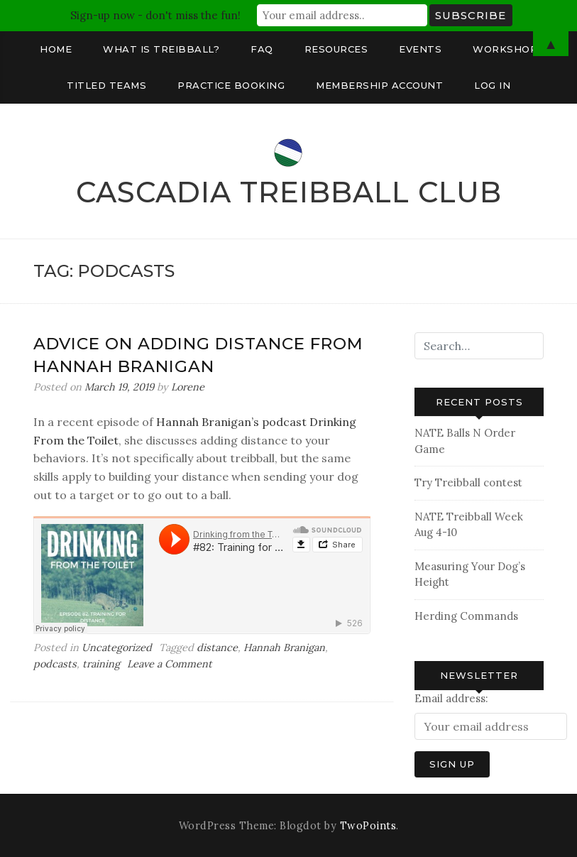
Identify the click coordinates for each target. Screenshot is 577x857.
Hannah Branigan (284, 647)
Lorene (187, 387)
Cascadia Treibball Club (289, 192)
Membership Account (379, 85)
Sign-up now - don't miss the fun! (155, 15)
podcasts (55, 663)
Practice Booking (231, 85)
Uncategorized (117, 647)
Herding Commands (466, 616)
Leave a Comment (169, 663)
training (101, 663)
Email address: (451, 698)
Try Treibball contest (468, 482)
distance (217, 647)
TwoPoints (368, 825)
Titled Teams (106, 85)
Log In (492, 85)
